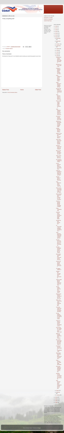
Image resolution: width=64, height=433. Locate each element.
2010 (56, 399)
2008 (56, 402)
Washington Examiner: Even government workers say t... (59, 356)
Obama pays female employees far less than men (58, 296)
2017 (56, 27)
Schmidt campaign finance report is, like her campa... (58, 249)
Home (22, 89)
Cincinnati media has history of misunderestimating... (58, 309)
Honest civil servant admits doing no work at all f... (58, 264)
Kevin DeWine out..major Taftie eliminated (58, 362)
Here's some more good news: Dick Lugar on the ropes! (58, 190)
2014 (56, 33)
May (57, 53)
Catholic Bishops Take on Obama (58, 130)
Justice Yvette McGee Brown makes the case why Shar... (59, 282)
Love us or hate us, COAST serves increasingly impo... (58, 323)
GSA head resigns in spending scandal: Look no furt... (58, 369)
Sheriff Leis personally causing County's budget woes (58, 124)
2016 (56, 29)
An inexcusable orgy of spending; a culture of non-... (59, 228)
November (58, 41)
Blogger (39, 427)
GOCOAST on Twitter (48, 17)
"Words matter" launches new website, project (58, 289)
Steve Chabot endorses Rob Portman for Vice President (59, 196)
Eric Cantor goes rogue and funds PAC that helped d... (59, 342)
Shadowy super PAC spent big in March (58, 147)
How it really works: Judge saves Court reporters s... (58, 104)
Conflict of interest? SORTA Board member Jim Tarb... (58, 71)
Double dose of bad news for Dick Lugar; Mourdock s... (59, 60)
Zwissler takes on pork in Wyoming (58, 178)
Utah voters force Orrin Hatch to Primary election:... (58, 141)
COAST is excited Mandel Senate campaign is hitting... (58, 204)
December (58, 38)
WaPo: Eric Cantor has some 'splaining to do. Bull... (58, 302)
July (57, 50)
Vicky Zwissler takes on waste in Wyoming (58, 97)
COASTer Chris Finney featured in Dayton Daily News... (58, 215)
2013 (56, 35)
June (57, 52)
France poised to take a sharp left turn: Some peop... (58, 166)
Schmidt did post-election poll (58, 222)
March (57, 390)
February (58, 392)
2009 (56, 400)
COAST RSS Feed (47, 20)
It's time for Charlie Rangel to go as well (58, 118)
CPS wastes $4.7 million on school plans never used (59, 329)
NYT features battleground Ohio (59, 160)
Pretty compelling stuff (58, 209)
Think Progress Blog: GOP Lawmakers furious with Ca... (58, 235)
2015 (56, 31)
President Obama (9, 48)
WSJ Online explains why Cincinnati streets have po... (58, 257)
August (57, 48)
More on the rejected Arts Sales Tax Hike (58, 152)
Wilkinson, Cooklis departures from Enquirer (58, 336)
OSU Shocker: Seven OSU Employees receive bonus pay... (59, 384)
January (58, 394)
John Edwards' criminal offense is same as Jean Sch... (59, 112)
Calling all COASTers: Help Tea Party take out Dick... (59, 173)
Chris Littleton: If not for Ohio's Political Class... (58, 78)
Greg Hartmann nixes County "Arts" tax (58, 184)
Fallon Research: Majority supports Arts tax (58, 84)
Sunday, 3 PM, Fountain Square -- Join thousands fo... (58, 274)
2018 (56, 26)
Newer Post (5, 89)
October (58, 44)
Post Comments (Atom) (12, 92)
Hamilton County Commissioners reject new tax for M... (59, 376)
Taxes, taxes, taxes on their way (58, 156)
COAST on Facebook (48, 19)
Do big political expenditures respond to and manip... (59, 316)
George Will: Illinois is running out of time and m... (59, 91)
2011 (56, 397)
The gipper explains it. (58, 269)
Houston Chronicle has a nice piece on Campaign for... (58, 242)
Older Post (38, 89)
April (57, 55)
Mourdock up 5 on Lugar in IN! (58, 65)
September (58, 45)
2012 (56, 36)
